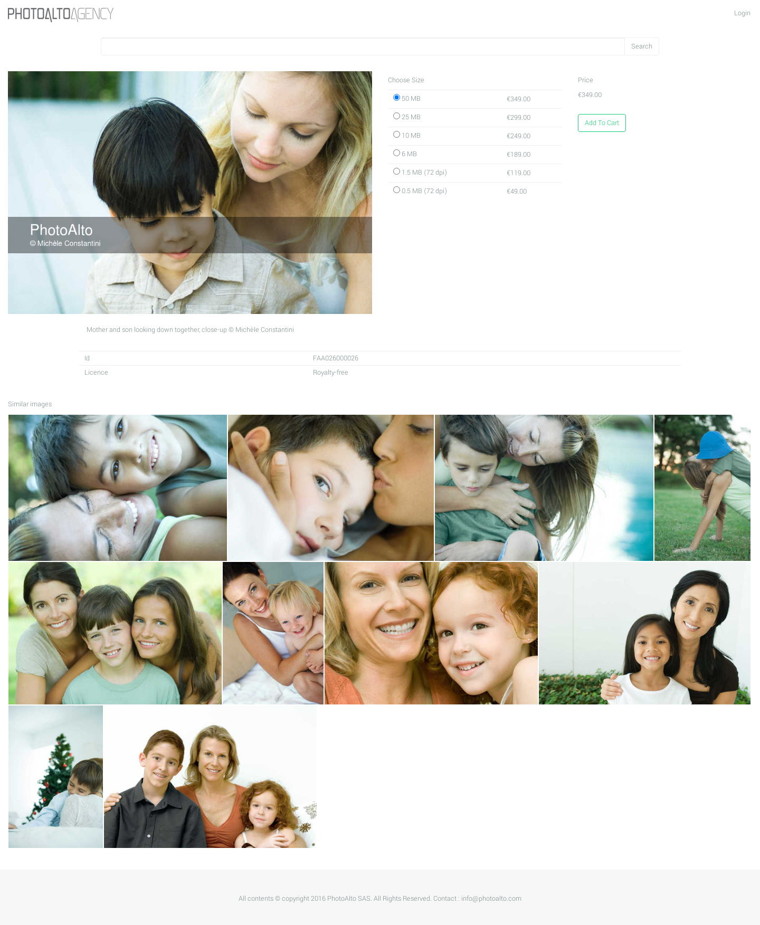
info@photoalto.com (491, 898)
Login (742, 13)
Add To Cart (602, 123)
